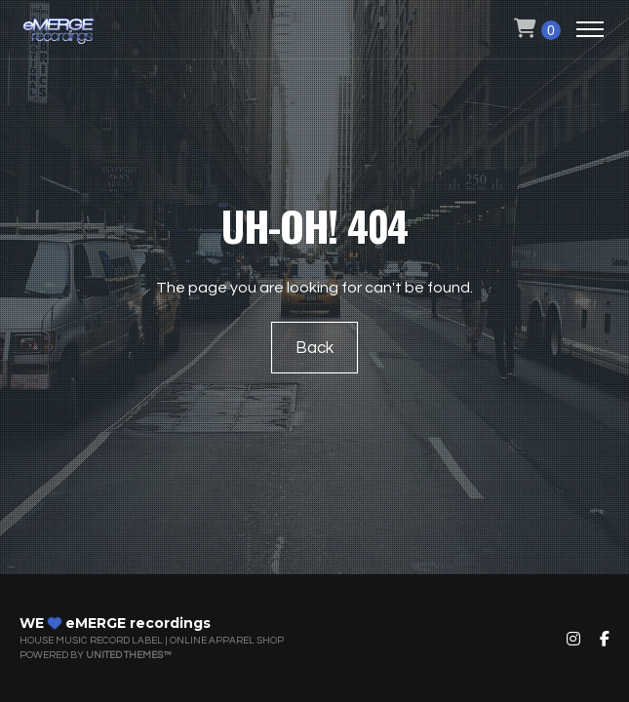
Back (314, 348)
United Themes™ (128, 655)
